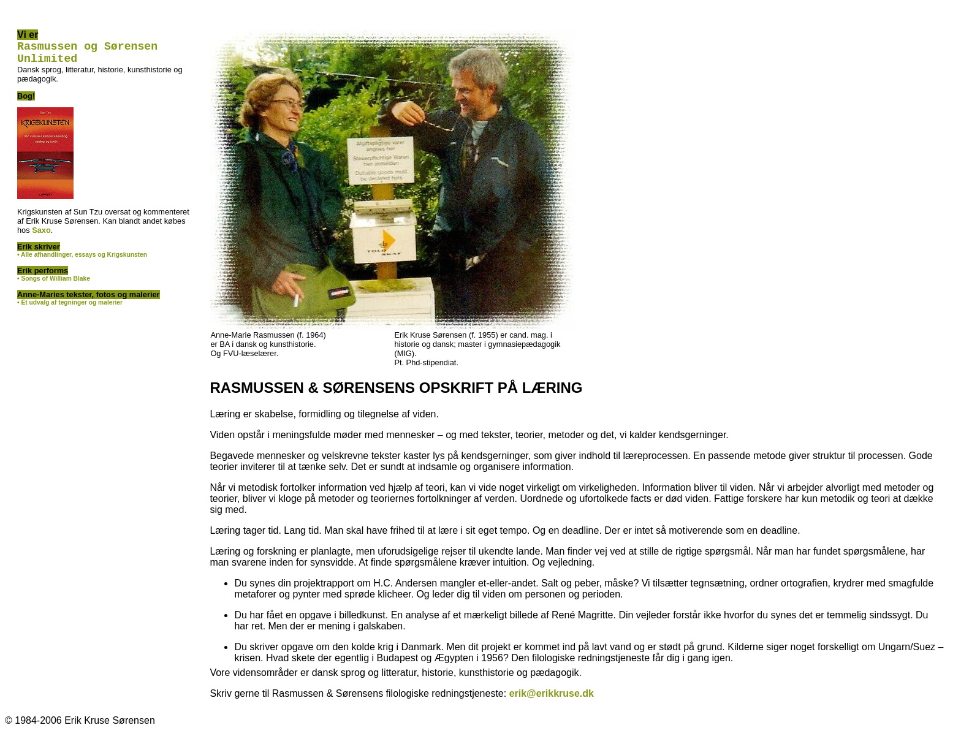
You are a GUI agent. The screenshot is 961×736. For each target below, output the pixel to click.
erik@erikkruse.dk (551, 693)
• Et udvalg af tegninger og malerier (70, 307)
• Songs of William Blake (53, 283)
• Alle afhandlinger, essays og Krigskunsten (82, 259)
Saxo (41, 235)
